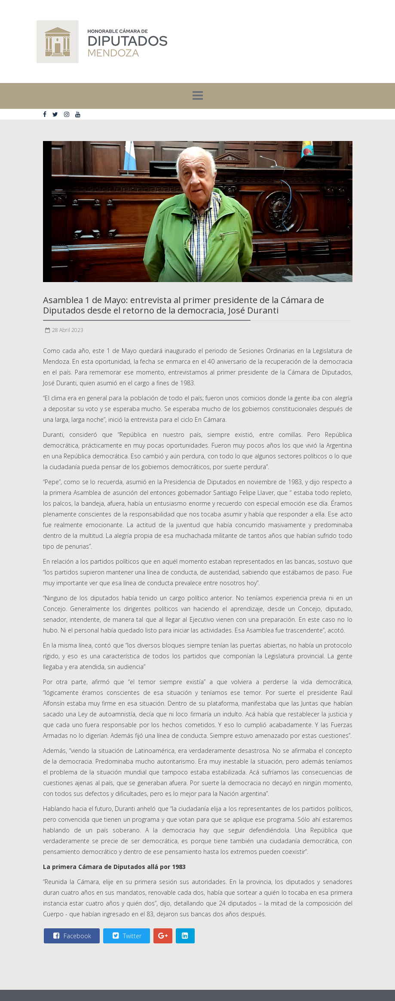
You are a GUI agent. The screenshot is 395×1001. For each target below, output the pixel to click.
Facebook (71, 935)
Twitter (126, 935)
